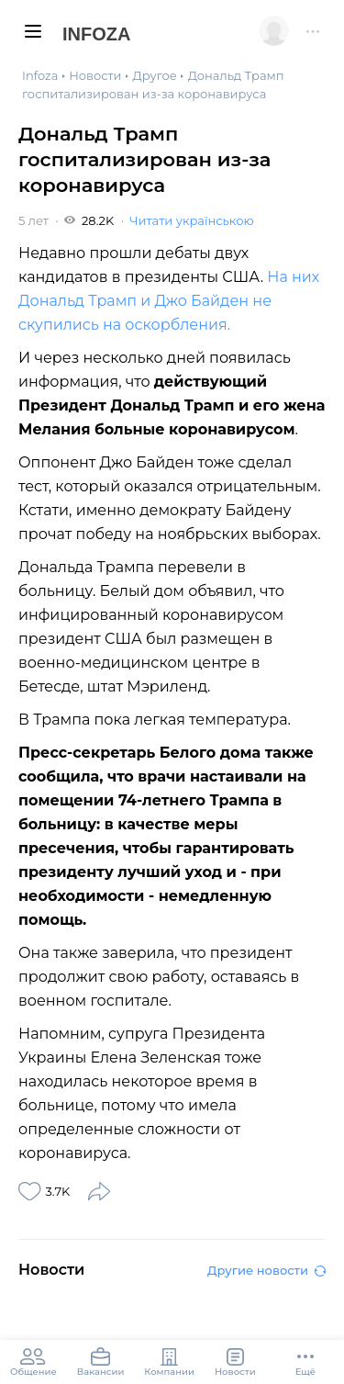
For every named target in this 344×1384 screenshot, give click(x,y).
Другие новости (266, 1270)
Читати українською (191, 220)
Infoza (96, 34)
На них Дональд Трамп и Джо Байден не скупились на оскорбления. (168, 300)
